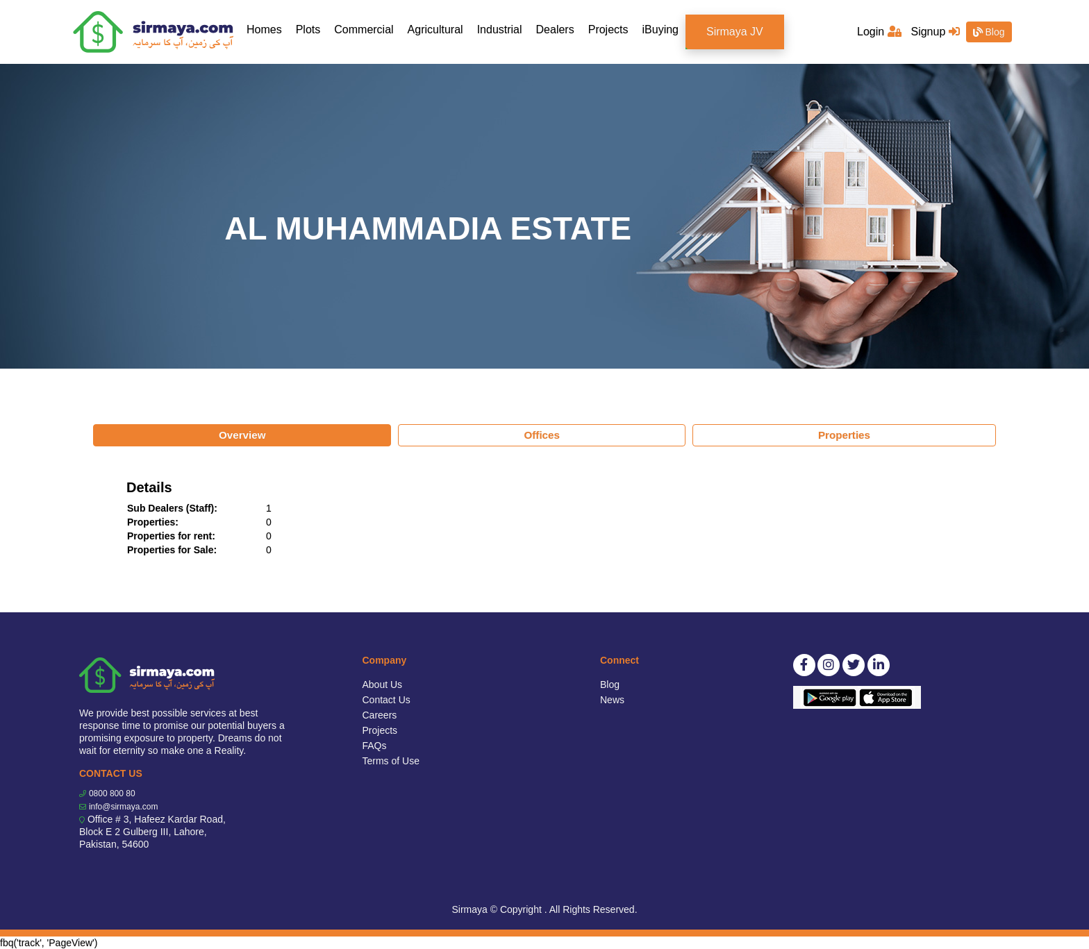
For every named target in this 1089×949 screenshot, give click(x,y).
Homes (268, 28)
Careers (380, 715)
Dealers (555, 29)
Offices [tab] (542, 435)
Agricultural (435, 29)
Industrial (499, 29)
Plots (308, 29)
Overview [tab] (242, 435)
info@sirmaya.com (123, 807)
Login (879, 31)
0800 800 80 (112, 793)
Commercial (363, 29)
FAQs (375, 745)
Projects (608, 29)
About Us (383, 684)
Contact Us (386, 699)
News (612, 699)
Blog (989, 31)
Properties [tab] (844, 435)
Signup (935, 31)
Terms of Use (391, 760)
